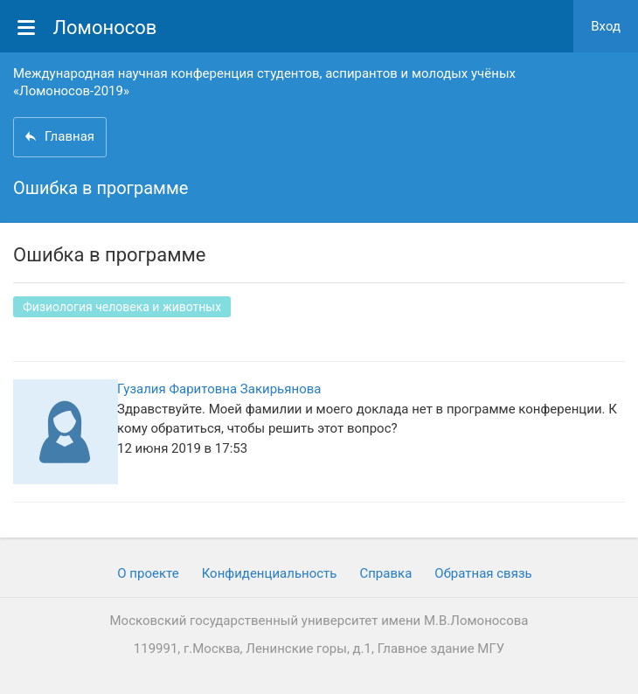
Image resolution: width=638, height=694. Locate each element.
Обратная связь (482, 573)
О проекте (147, 573)
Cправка (385, 573)
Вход (606, 26)
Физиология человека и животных (122, 307)
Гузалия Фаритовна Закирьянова (219, 389)
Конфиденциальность (269, 573)
